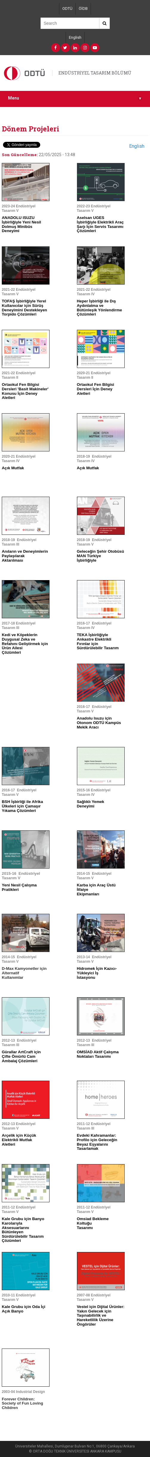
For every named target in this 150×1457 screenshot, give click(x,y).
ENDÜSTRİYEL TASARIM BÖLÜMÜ (95, 73)
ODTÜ (67, 8)
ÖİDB (83, 8)
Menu (75, 98)
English (75, 37)
